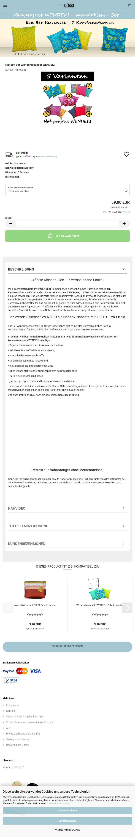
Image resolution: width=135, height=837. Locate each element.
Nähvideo (16, 508)
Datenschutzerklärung (58, 803)
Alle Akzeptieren (67, 810)
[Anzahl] (67, 224)
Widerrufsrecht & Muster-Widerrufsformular (30, 722)
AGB (8, 728)
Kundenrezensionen (26, 544)
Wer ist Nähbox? (15, 767)
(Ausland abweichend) (47, 156)
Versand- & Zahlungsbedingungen (25, 716)
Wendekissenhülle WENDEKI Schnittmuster (99, 605)
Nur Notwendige (67, 821)
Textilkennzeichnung (28, 526)
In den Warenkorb (63, 235)
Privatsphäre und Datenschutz (23, 733)
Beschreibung (21, 269)
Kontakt (10, 710)
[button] (10, 224)
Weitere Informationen (67, 830)
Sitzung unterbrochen (18, 739)
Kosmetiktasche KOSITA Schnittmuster (35, 605)
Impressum (12, 705)
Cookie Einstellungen (17, 745)
